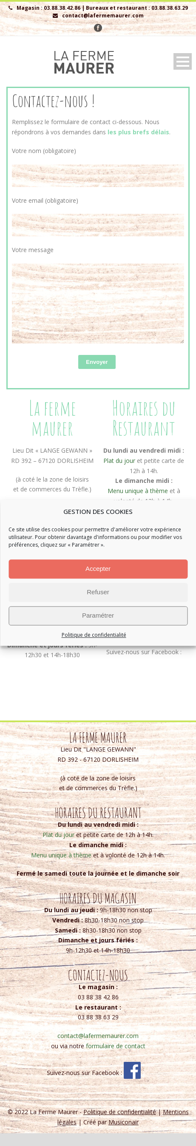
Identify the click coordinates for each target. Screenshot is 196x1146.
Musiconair (123, 1135)
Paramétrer (98, 615)
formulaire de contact (115, 1059)
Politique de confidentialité (94, 634)
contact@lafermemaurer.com (144, 646)
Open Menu (182, 61)
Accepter (98, 568)
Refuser (98, 592)
